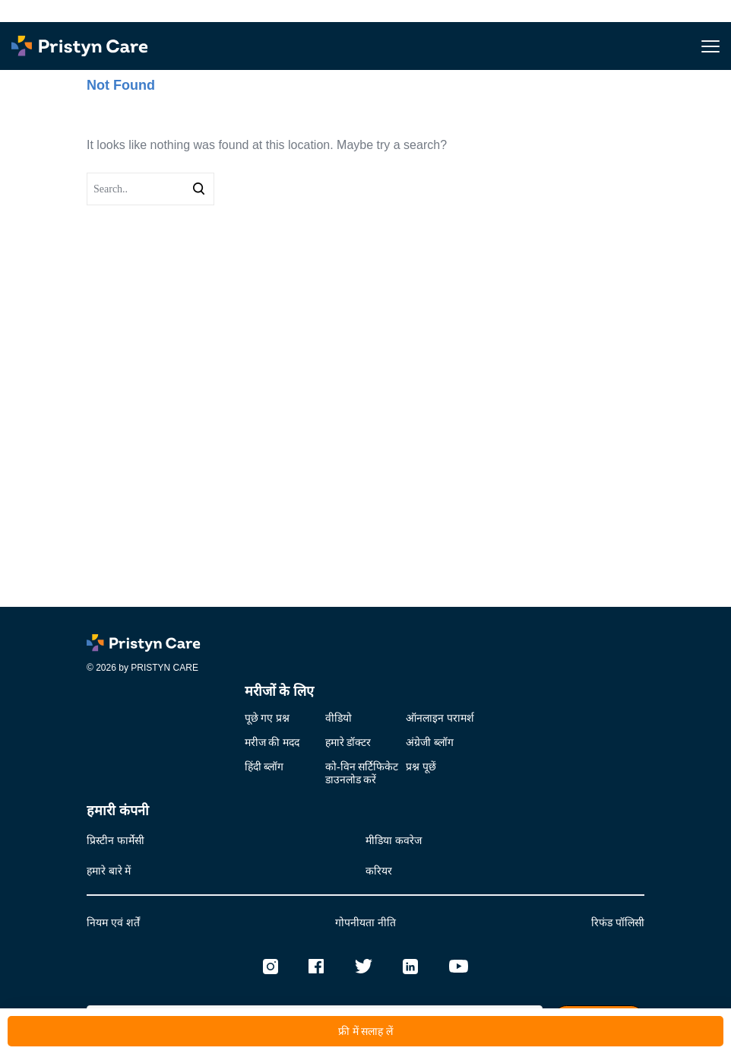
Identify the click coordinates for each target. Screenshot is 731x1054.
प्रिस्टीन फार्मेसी (115, 840)
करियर (379, 871)
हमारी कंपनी (118, 810)
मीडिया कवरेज (394, 840)
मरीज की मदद (272, 742)
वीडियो (338, 718)
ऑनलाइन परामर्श (440, 718)
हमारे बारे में (109, 871)
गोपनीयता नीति (365, 922)
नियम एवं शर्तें (113, 922)
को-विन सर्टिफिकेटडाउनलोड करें (361, 773)
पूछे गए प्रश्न (267, 718)
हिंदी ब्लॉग (264, 767)
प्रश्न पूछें (421, 767)
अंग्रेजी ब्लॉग (430, 742)
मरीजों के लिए (279, 691)
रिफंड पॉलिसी (617, 922)
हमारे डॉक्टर (348, 742)
